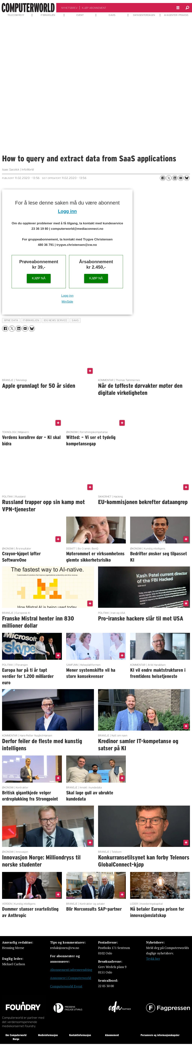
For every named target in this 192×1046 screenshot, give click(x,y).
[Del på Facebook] (163, 178)
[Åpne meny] (178, 7)
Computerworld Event (66, 986)
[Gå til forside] (28, 7)
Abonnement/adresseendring (71, 969)
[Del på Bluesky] (187, 178)
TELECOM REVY (16, 15)
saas (75, 320)
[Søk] (187, 7)
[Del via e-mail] (181, 178)
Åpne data (11, 320)
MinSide (67, 301)
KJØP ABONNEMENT (94, 7)
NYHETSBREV (69, 7)
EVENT (80, 15)
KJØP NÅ (38, 278)
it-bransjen (31, 320)
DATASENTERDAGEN (144, 15)
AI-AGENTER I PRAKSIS (176, 15)
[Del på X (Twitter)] (169, 178)
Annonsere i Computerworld (70, 978)
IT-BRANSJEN (48, 15)
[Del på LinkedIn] (175, 178)
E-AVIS (112, 15)
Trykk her (153, 958)
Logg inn (67, 211)
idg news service (55, 320)
